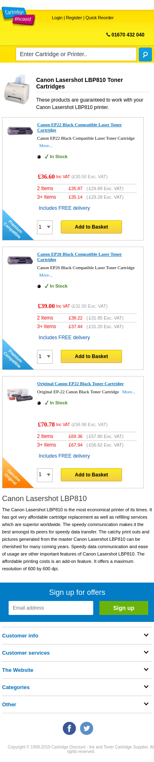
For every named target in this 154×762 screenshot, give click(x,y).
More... (46, 145)
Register (74, 17)
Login (57, 17)
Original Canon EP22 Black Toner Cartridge (80, 383)
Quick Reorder (99, 17)
